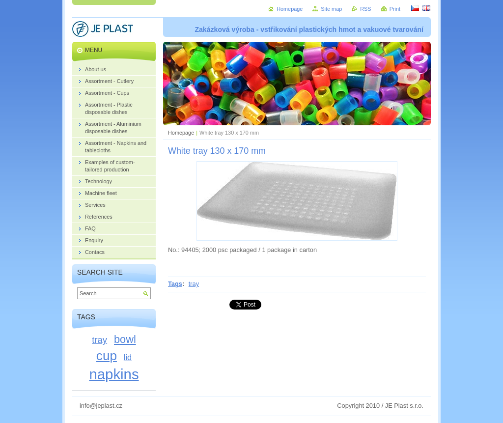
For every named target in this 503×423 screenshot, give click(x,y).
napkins (114, 374)
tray (194, 283)
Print (395, 9)
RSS (365, 9)
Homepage (181, 133)
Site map (331, 9)
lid (128, 357)
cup (106, 355)
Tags (175, 283)
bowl (125, 339)
